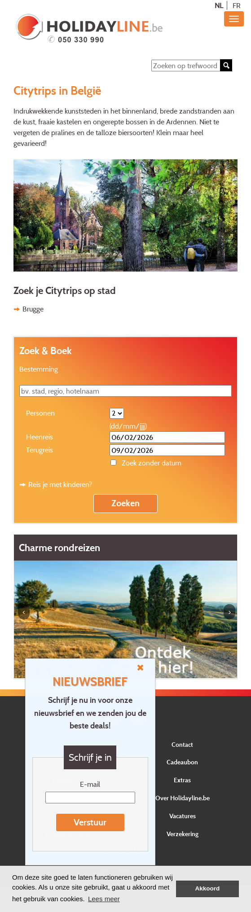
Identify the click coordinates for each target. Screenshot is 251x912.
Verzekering (182, 833)
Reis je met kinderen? (60, 484)
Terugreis (39, 449)
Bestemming (38, 368)
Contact (182, 744)
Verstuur (90, 822)
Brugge (33, 308)
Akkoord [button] (207, 888)
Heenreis (39, 436)
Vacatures (182, 816)
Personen (40, 412)
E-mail (90, 784)
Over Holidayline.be (182, 798)
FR (237, 5)
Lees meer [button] (104, 899)
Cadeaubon (182, 762)
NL (219, 5)
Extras (182, 780)
